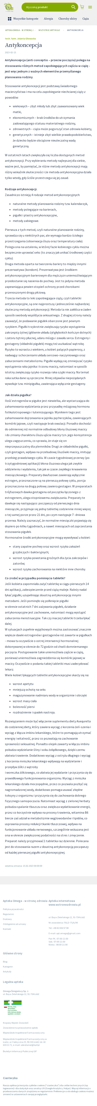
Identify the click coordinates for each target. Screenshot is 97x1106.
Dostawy (7, 919)
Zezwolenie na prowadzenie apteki (20, 1027)
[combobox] (49, 7)
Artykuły (7, 971)
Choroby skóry (67, 19)
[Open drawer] (90, 7)
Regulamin (8, 914)
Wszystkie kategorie (23, 19)
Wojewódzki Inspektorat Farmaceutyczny (24, 1032)
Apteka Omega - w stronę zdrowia (18, 30)
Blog (5, 961)
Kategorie (8, 966)
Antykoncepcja (75, 30)
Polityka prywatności (13, 909)
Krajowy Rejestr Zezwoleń (16, 1022)
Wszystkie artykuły (49, 30)
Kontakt (7, 928)
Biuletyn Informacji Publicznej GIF (20, 1051)
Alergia (48, 19)
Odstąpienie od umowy (14, 923)
